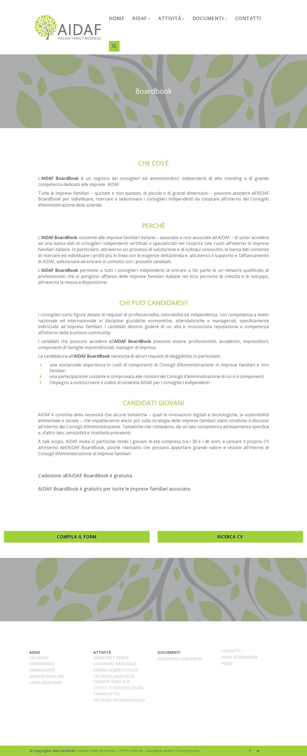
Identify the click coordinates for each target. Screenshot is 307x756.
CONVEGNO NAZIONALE (114, 663)
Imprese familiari (46, 676)
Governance (41, 663)
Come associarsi (45, 682)
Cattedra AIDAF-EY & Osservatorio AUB (113, 679)
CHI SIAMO (38, 657)
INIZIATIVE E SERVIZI (111, 657)
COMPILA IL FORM (77, 537)
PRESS (227, 663)
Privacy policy (189, 750)
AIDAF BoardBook (240, 657)
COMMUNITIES (106, 693)
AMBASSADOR (42, 670)
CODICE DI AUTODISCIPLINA (118, 687)
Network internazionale (119, 700)
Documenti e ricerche (180, 658)
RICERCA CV (230, 537)
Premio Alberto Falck (115, 670)
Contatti (231, 650)
